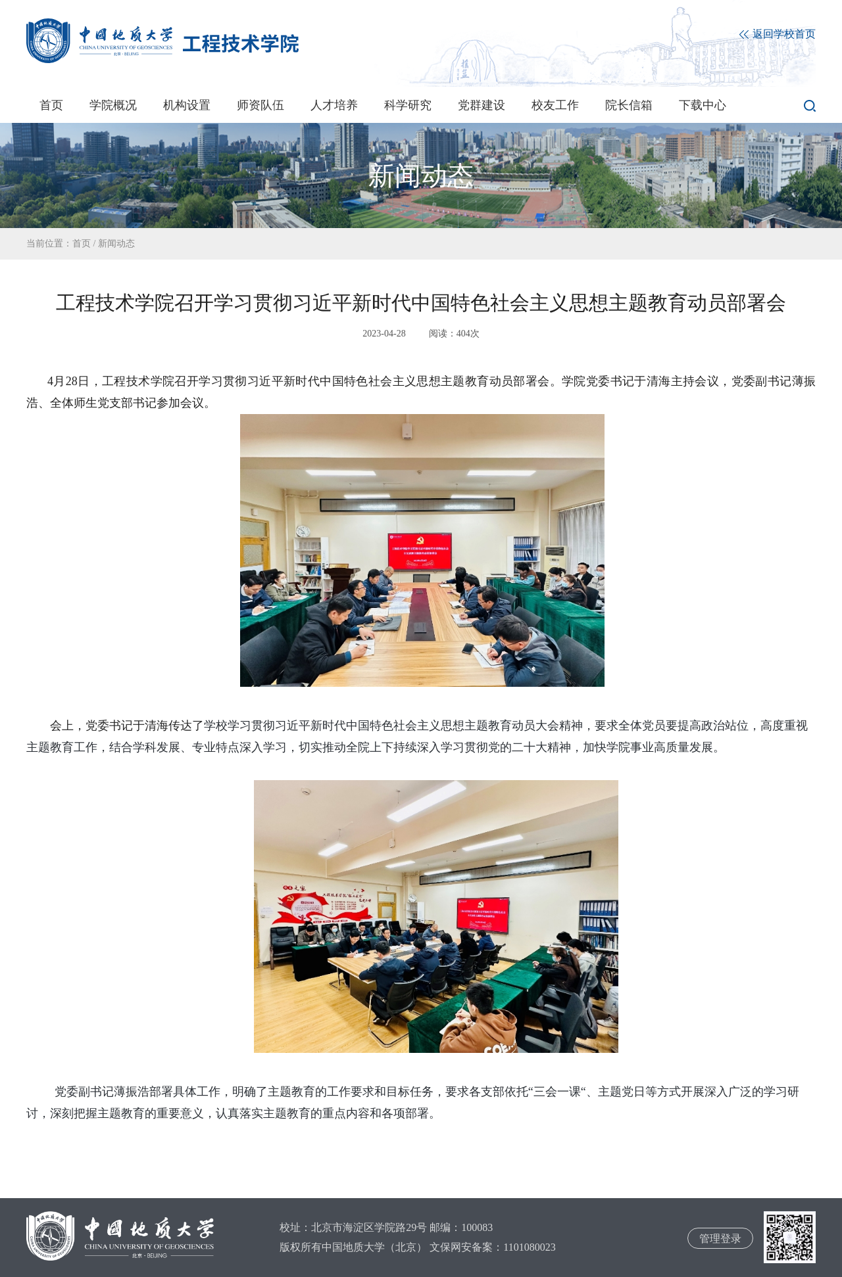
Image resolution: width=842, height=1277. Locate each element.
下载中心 (702, 105)
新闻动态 (116, 243)
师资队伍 (260, 105)
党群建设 (481, 105)
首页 (51, 105)
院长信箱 (629, 105)
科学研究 (408, 105)
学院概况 (113, 105)
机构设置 (186, 105)
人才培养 (334, 105)
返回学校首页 (777, 34)
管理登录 (720, 1238)
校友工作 (555, 105)
